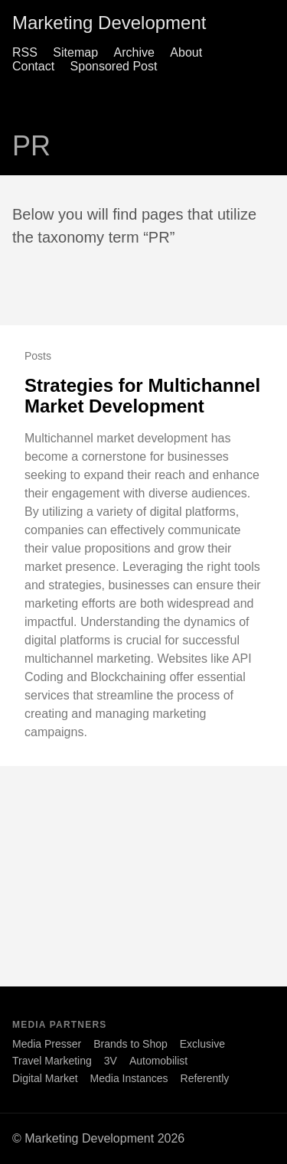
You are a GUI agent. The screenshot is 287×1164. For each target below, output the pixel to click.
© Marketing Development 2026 (98, 1138)
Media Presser (46, 1044)
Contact (33, 66)
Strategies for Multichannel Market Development (142, 396)
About (186, 52)
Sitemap (75, 52)
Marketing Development (109, 22)
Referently (205, 1078)
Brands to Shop (130, 1044)
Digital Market (45, 1078)
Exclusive (202, 1044)
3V (110, 1061)
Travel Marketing (52, 1061)
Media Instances (129, 1078)
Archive (134, 52)
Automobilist (158, 1061)
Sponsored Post (114, 66)
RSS (25, 52)
